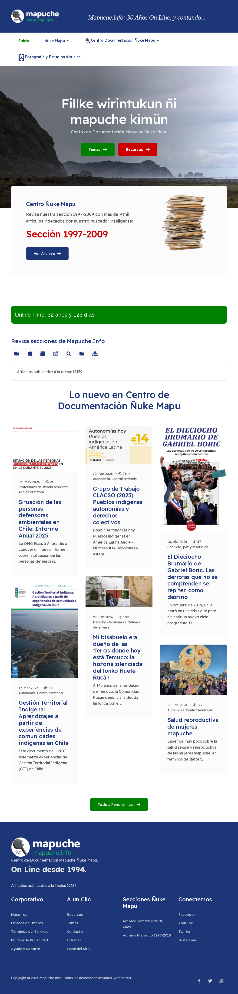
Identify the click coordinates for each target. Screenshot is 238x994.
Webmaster (122, 978)
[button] (57, 41)
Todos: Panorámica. (116, 804)
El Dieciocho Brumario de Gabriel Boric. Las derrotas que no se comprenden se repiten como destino (192, 576)
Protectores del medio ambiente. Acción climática (44, 489)
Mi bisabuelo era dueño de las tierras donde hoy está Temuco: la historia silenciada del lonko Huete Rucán (117, 657)
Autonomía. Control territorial (115, 479)
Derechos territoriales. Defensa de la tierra (116, 624)
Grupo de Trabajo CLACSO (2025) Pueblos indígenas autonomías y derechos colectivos (117, 505)
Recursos (138, 149)
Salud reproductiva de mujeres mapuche (192, 726)
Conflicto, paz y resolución (187, 547)
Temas (98, 149)
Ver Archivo (44, 253)
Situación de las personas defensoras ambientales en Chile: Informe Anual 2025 (40, 518)
